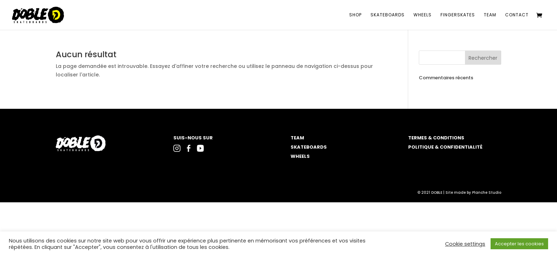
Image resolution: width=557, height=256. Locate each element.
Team (490, 15)
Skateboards (388, 15)
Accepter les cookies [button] (519, 243)
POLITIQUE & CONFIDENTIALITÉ (445, 147)
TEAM (297, 137)
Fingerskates (457, 15)
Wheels (422, 15)
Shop (355, 15)
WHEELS (300, 156)
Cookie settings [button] (465, 244)
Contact (517, 15)
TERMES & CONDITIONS (436, 137)
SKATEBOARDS (309, 147)
